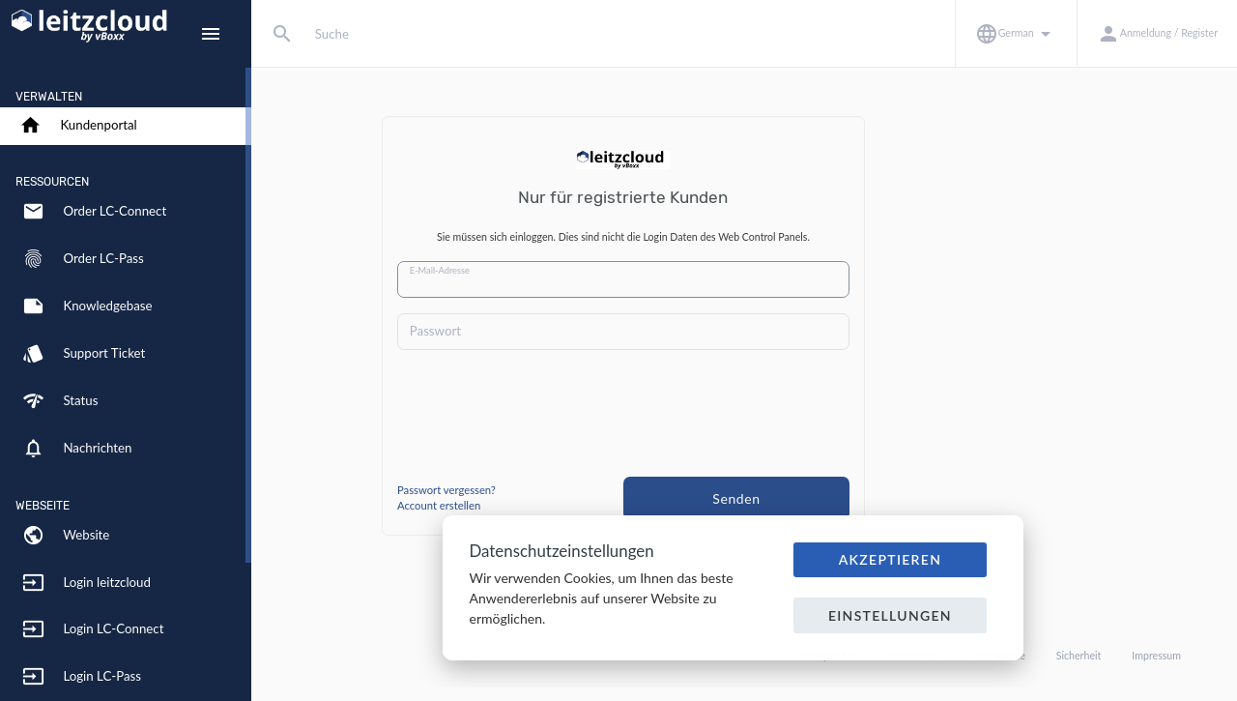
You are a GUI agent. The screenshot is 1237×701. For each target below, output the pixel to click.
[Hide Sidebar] (210, 34)
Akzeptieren (890, 559)
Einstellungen (890, 615)
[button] (1016, 33)
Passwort (556, 330)
